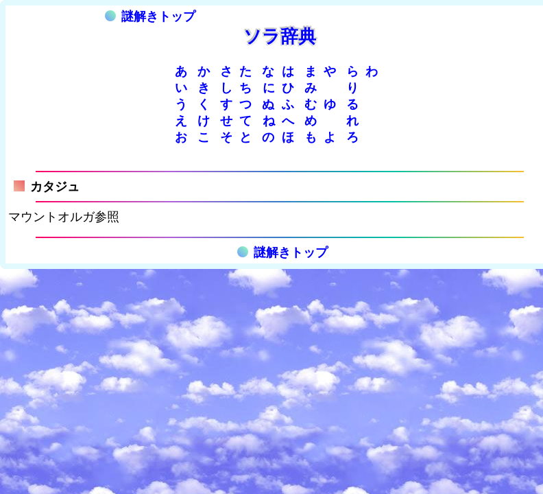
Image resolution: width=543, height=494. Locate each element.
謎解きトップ (150, 16)
